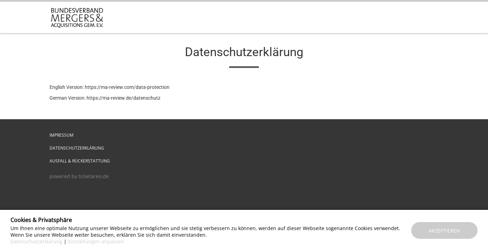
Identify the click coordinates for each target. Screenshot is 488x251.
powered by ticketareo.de (79, 176)
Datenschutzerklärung (77, 148)
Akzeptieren (444, 230)
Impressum (62, 135)
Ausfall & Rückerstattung (80, 161)
